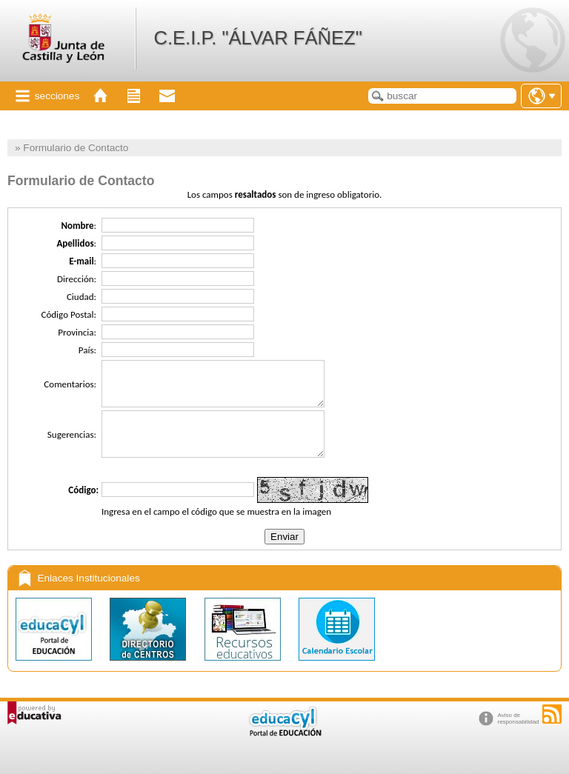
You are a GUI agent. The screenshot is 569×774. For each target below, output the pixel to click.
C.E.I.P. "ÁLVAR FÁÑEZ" (257, 37)
